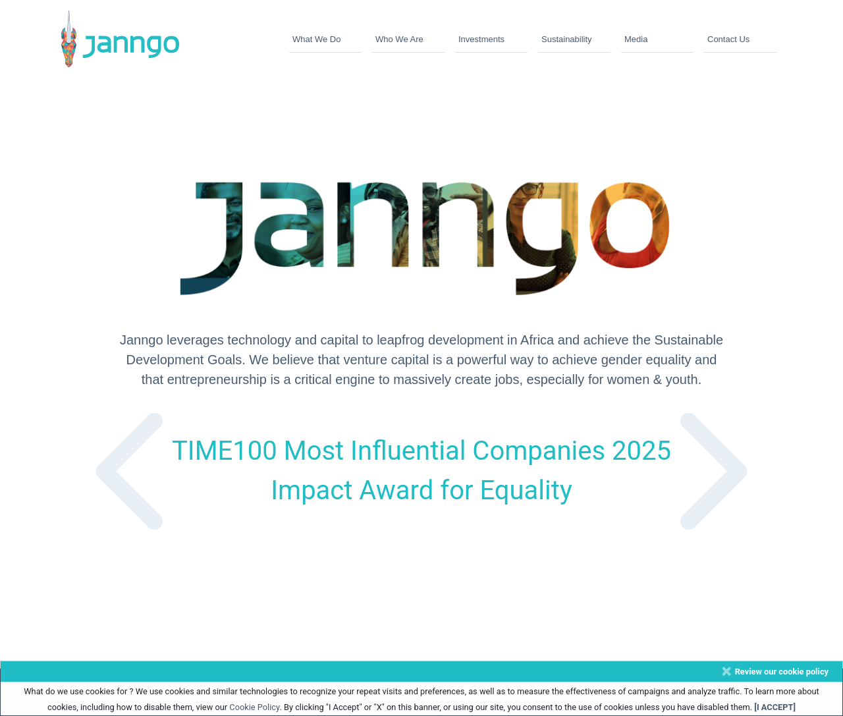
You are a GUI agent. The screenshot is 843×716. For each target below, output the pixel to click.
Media (635, 39)
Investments (481, 39)
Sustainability (566, 39)
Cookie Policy (254, 707)
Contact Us (728, 39)
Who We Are (399, 39)
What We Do (316, 39)
